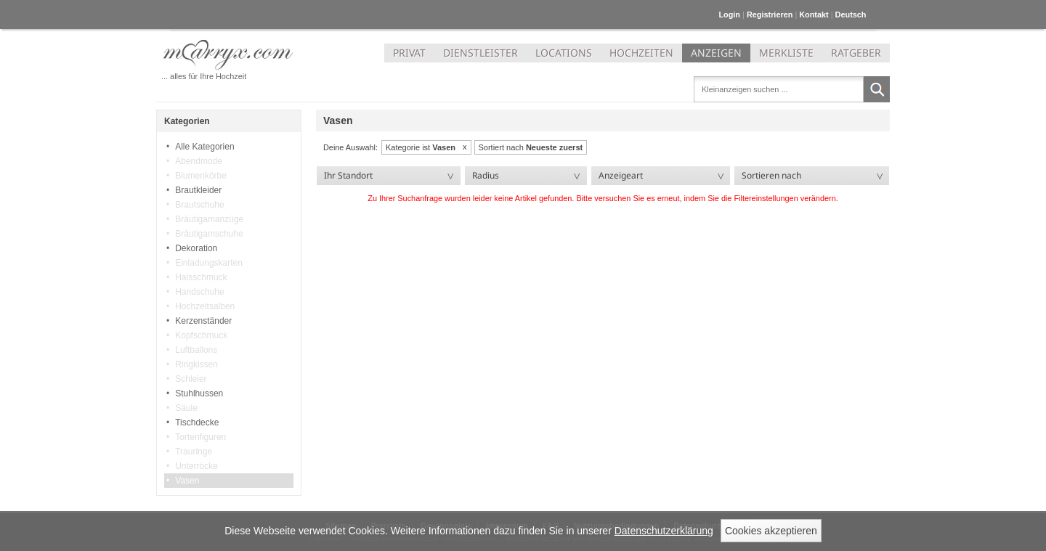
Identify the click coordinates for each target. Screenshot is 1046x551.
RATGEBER (856, 53)
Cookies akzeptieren (771, 530)
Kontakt (813, 14)
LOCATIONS (563, 53)
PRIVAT (409, 53)
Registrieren (769, 14)
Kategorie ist (420, 147)
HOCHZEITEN (641, 53)
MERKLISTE (786, 53)
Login (729, 14)
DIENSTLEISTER (480, 53)
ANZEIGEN (716, 53)
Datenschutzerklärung (664, 530)
